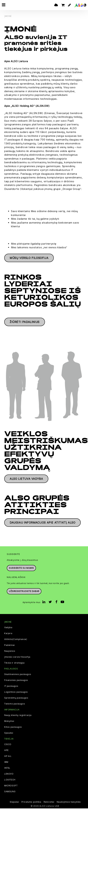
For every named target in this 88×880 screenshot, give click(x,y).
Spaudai (8, 733)
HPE (6, 750)
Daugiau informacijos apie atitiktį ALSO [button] (42, 522)
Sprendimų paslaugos (16, 698)
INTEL (7, 768)
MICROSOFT (10, 785)
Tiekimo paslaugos (14, 704)
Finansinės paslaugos (16, 680)
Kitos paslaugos (13, 727)
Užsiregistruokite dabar (24, 591)
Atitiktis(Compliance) (15, 639)
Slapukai (14, 802)
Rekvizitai (49, 802)
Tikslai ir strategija (14, 663)
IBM (6, 762)
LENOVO (9, 774)
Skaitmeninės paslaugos (17, 674)
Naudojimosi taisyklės (69, 802)
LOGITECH (9, 780)
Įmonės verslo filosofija (17, 657)
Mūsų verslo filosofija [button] (29, 258)
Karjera (8, 633)
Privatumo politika (31, 802)
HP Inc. (8, 756)
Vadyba (8, 627)
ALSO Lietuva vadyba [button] (26, 478)
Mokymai (9, 721)
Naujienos (9, 651)
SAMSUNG (9, 791)
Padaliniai (9, 645)
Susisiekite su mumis (21, 568)
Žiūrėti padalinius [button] (25, 322)
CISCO (7, 744)
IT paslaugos (11, 686)
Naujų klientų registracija (18, 715)
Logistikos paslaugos (16, 692)
